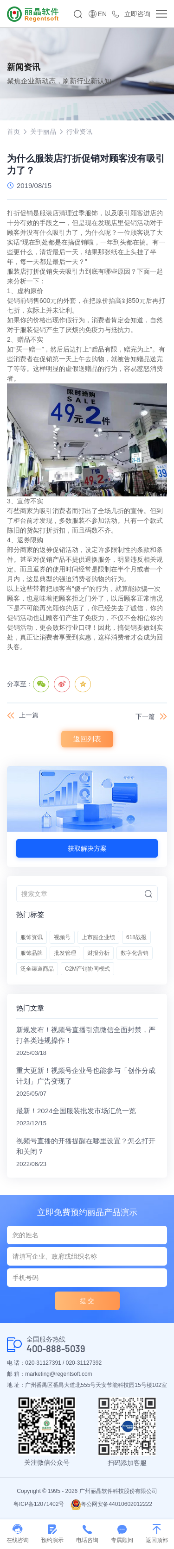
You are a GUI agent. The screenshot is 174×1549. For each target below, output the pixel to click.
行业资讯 (79, 131)
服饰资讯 (31, 937)
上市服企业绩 (98, 937)
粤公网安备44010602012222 (111, 1504)
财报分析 (98, 953)
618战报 (136, 937)
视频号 (62, 937)
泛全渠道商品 (37, 969)
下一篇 (145, 716)
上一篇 (29, 715)
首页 (13, 131)
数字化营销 (134, 953)
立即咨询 (137, 14)
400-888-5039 (55, 1349)
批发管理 (65, 953)
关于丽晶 (43, 131)
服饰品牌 (31, 953)
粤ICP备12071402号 (38, 1504)
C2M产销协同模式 (87, 969)
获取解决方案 (87, 848)
